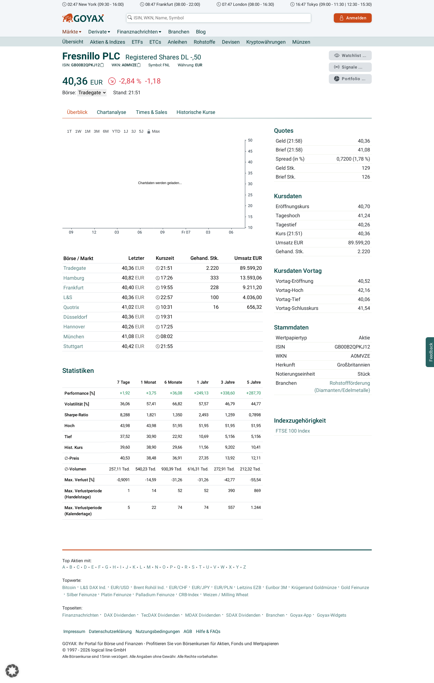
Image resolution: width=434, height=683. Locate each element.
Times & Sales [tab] (151, 112)
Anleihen (177, 42)
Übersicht (72, 42)
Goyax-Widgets (331, 615)
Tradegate (74, 268)
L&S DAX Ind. (93, 587)
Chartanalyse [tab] (111, 112)
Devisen (231, 42)
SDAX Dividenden (243, 615)
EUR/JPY (201, 587)
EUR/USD (120, 587)
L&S (67, 297)
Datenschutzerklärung (110, 631)
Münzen (301, 42)
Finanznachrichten (137, 32)
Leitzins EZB (249, 587)
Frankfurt (73, 288)
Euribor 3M (276, 587)
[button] (12, 671)
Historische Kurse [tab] (196, 112)
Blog (201, 32)
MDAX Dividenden (203, 615)
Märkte (70, 32)
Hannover (74, 326)
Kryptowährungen (266, 42)
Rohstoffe (204, 42)
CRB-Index (189, 594)
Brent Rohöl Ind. (149, 587)
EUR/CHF (178, 587)
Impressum (74, 631)
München (73, 336)
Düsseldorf (75, 317)
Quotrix (71, 307)
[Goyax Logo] (83, 18)
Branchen (178, 32)
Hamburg (73, 278)
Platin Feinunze (116, 594)
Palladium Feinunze (155, 594)
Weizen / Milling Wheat (225, 594)
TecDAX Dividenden (160, 615)
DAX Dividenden (120, 615)
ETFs (137, 42)
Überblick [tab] (77, 112)
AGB (188, 631)
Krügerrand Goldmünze (314, 587)
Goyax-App (300, 615)
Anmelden (352, 17)
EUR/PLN (223, 587)
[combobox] (218, 18)
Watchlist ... (350, 55)
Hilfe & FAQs (208, 631)
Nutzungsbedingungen (158, 631)
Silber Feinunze (82, 594)
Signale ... (348, 67)
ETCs (155, 42)
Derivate (97, 32)
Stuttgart (73, 346)
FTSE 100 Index (293, 431)
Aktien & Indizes (107, 42)
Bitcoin (69, 587)
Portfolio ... (349, 79)
